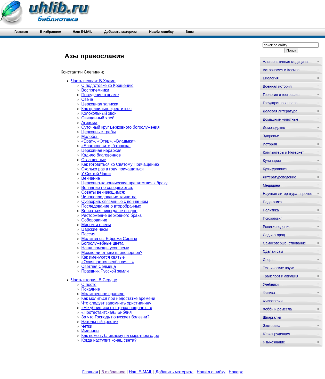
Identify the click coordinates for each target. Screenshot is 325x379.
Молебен (90, 136)
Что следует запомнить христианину (116, 303)
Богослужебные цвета (102, 243)
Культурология (275, 169)
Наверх (236, 372)
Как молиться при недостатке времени (118, 298)
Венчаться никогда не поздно (109, 211)
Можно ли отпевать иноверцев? (111, 252)
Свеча (87, 99)
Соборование (94, 220)
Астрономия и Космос (281, 70)
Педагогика (272, 202)
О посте (88, 284)
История (270, 144)
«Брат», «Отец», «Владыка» (108, 141)
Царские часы (94, 229)
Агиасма (89, 122)
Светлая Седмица (98, 266)
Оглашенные (93, 160)
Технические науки (278, 268)
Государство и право (280, 103)
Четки (86, 326)
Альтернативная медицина (285, 62)
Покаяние (90, 289)
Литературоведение (279, 177)
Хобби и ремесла (277, 309)
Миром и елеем (96, 225)
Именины (90, 331)
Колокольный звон (99, 113)
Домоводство (274, 128)
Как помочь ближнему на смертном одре (120, 335)
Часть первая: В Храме (93, 81)
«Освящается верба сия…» (107, 262)
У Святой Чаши (96, 173)
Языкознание (274, 342)
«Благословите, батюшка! (106, 146)
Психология (272, 218)
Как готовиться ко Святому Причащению (120, 164)
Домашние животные (280, 119)
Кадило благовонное (101, 155)
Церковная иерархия (101, 150)
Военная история (277, 86)
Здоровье (271, 136)
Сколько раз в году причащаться (112, 169)
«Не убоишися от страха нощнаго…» (116, 308)
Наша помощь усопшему (105, 248)
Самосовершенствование (284, 243)
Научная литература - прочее (287, 194)
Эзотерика (271, 326)
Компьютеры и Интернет (283, 152)
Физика (269, 293)
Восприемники (95, 90)
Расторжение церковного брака (111, 215)
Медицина (271, 185)
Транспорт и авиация (280, 276)
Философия (272, 301)
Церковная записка (99, 104)
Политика (271, 210)
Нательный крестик (99, 321)
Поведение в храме (100, 95)
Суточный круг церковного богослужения (120, 127)
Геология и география (281, 95)
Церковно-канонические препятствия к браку (124, 183)
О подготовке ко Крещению (107, 85)
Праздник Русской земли (105, 271)
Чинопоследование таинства (108, 197)
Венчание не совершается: (107, 187)
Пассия (88, 234)
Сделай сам (273, 251)
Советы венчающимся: (103, 192)
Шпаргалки (272, 317)
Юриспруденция (276, 334)
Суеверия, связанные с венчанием (114, 201)
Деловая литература (280, 111)
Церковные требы (98, 132)
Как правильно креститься (106, 108)
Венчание (90, 178)
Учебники (271, 284)
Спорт (268, 260)
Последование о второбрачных (111, 206)
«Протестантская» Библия (106, 312)
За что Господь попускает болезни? (115, 317)
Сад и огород (274, 235)
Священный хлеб (97, 118)
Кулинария (272, 161)
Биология (271, 78)
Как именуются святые (103, 257)
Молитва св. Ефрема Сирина (109, 238)
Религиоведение (276, 227)
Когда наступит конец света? (108, 340)
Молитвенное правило (102, 294)
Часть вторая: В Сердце (94, 280)
